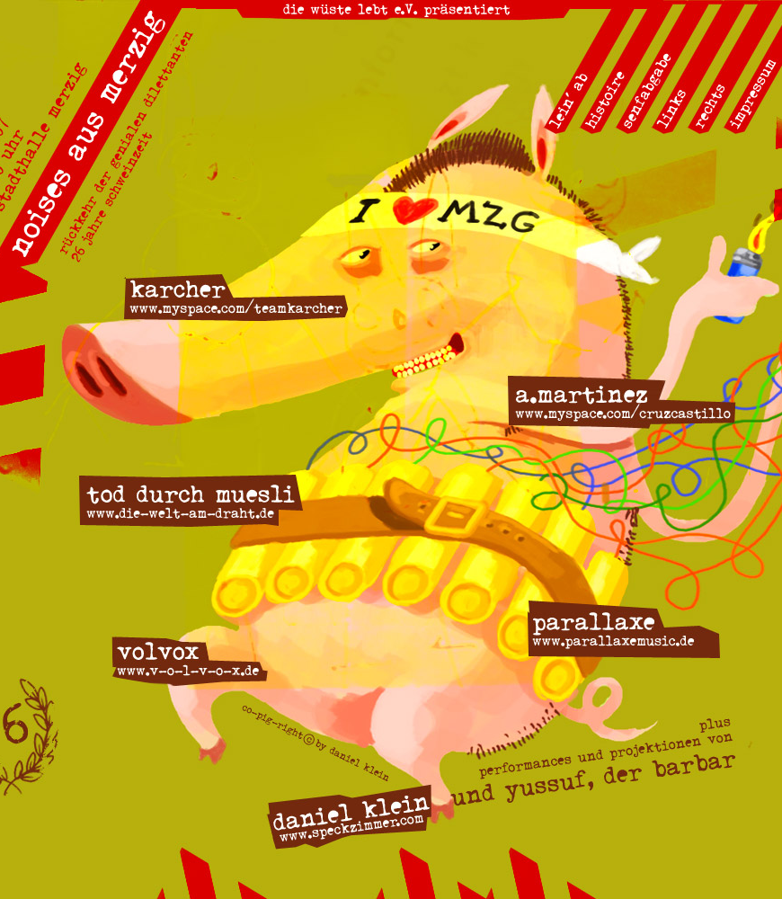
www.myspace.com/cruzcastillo (624, 397)
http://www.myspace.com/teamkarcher (236, 297)
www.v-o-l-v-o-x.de (188, 654)
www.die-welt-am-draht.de (188, 494)
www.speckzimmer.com (350, 805)
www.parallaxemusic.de (624, 620)
